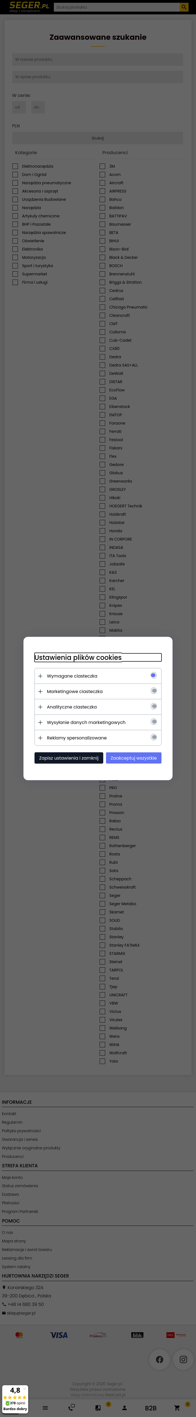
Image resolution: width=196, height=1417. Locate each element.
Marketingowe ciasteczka (75, 691)
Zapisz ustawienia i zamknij (69, 758)
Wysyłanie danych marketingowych (86, 722)
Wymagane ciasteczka (72, 676)
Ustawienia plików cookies (78, 658)
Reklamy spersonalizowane (77, 738)
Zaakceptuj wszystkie (134, 758)
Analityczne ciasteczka (72, 707)
